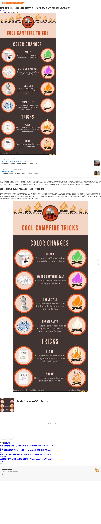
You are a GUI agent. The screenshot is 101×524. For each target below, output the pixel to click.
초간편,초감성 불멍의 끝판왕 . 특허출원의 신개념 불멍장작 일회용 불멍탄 (19, 163)
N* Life (2, 10)
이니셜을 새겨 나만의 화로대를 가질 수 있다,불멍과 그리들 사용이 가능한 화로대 (20, 173)
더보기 (7, 443)
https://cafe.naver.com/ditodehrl (10, 169)
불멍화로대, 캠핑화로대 (7, 171)
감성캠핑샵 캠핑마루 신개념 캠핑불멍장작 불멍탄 (14, 161)
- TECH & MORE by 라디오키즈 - (10, 471)
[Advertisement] (50, 423)
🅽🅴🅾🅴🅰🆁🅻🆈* (13, 3)
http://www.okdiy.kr (6, 159)
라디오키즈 (4, 12)
